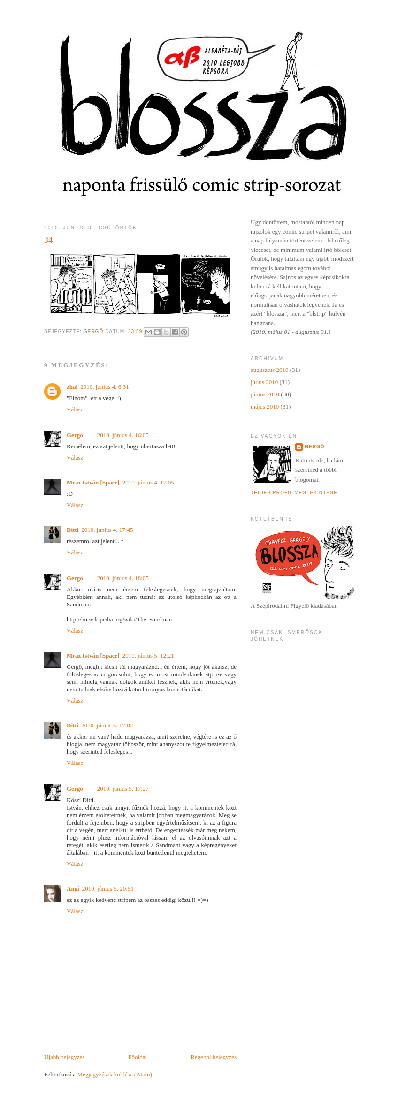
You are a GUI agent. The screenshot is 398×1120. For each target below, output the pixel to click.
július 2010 (264, 382)
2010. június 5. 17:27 (123, 788)
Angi (73, 888)
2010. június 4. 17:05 (148, 482)
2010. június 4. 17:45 (107, 529)
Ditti (72, 529)
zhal (72, 386)
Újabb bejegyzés (64, 1056)
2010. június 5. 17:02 (107, 725)
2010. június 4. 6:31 (104, 386)
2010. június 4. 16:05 (123, 435)
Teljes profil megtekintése (294, 492)
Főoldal (137, 1056)
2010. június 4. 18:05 (123, 578)
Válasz (75, 409)
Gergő (75, 435)
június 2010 (265, 394)
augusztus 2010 (270, 369)
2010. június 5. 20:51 (108, 888)
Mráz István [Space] (93, 482)
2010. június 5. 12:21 (148, 655)
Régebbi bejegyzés (214, 1056)
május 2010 (265, 406)
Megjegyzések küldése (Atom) (114, 1074)
